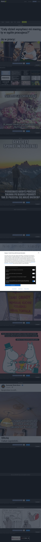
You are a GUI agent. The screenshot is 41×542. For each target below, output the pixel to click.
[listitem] (20, 267)
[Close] (39, 253)
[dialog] (20, 271)
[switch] (33, 270)
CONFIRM (13, 285)
